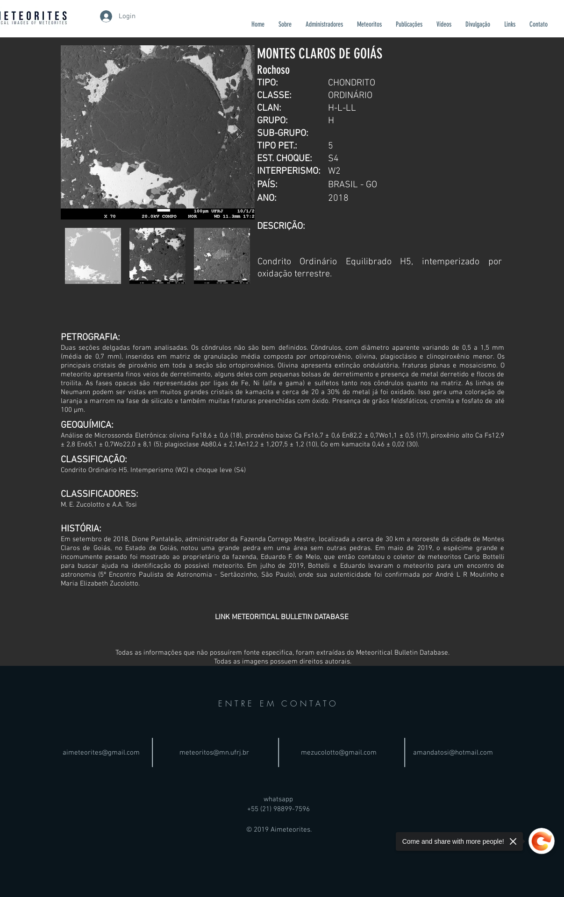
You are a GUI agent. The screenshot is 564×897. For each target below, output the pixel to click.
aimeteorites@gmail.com (101, 753)
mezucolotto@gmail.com (339, 753)
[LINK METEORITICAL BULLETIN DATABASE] (281, 617)
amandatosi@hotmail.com (453, 753)
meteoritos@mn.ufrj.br (214, 753)
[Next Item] (238, 132)
